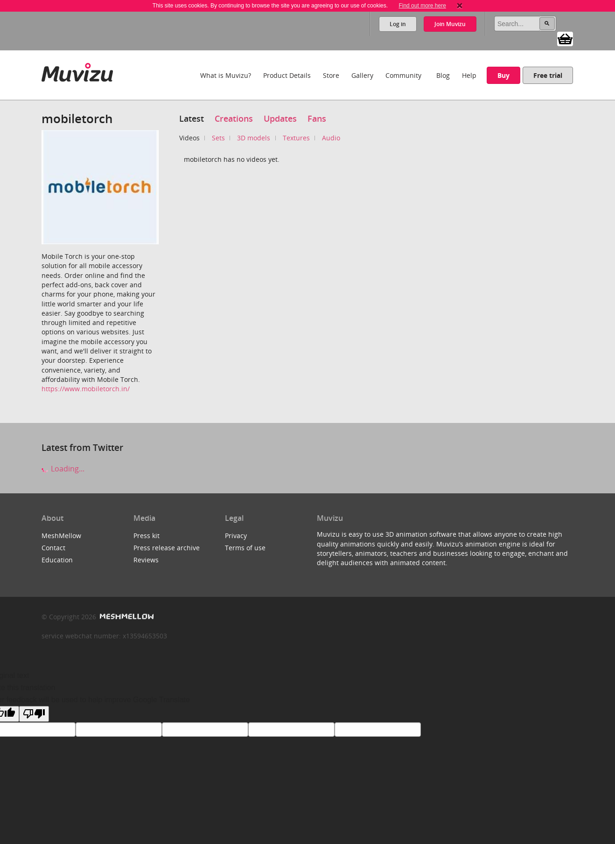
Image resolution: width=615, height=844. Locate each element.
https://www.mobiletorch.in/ (86, 388)
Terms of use (245, 547)
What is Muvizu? (225, 75)
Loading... (63, 469)
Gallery (362, 75)
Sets (218, 137)
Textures (296, 137)
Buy (503, 75)
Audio (331, 137)
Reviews (146, 559)
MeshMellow (61, 535)
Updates (280, 118)
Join (450, 24)
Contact (53, 547)
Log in (398, 24)
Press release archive (166, 547)
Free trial (547, 75)
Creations (234, 118)
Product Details (287, 75)
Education (57, 559)
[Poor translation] (34, 714)
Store (331, 75)
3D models (253, 137)
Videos (189, 137)
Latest (191, 118)
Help (469, 75)
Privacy (236, 535)
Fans (317, 118)
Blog (443, 75)
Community (403, 75)
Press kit (146, 535)
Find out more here (422, 5)
